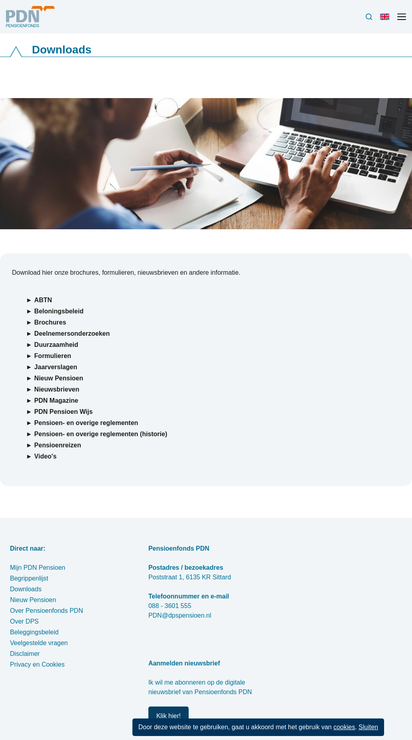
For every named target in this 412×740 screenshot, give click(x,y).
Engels (386, 20)
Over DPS (24, 621)
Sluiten (368, 727)
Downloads (25, 589)
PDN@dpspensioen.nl (179, 615)
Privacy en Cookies (37, 664)
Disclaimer (25, 653)
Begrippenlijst (29, 578)
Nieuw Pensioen (33, 599)
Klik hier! (168, 715)
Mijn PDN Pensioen (37, 567)
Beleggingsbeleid (34, 632)
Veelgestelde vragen (39, 643)
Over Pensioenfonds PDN (46, 610)
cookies (344, 727)
